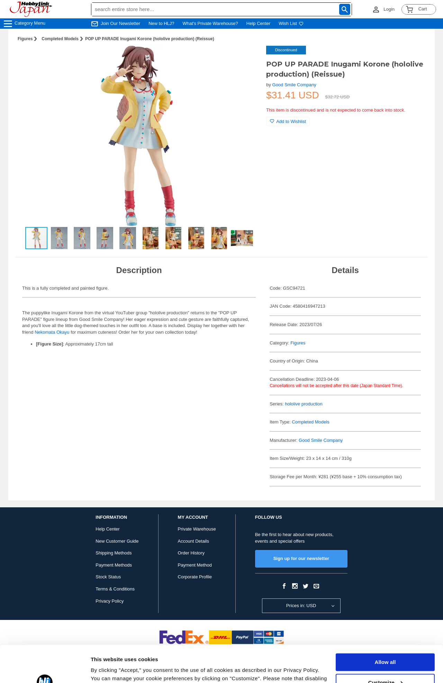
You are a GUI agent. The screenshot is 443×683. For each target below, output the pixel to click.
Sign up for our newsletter (301, 558)
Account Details (193, 541)
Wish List (291, 23)
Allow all (385, 626)
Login (389, 9)
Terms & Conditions (115, 589)
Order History (191, 552)
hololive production (303, 403)
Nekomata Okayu (52, 332)
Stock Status (108, 576)
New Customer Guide (117, 541)
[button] (247, 58)
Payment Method (195, 565)
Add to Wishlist (288, 121)
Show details (107, 669)
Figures (25, 38)
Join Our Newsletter (120, 23)
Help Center (258, 23)
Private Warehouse (197, 529)
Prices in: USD (301, 605)
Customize (385, 646)
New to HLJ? (161, 23)
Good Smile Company (294, 84)
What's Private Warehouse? (210, 23)
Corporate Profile (195, 576)
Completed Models (60, 38)
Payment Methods (114, 565)
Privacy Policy (110, 601)
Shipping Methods (114, 552)
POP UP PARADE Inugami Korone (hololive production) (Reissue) (149, 38)
